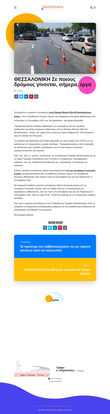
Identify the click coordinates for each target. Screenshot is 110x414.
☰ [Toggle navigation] (15, 7)
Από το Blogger (55, 378)
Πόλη (59, 222)
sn (15, 91)
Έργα (51, 222)
